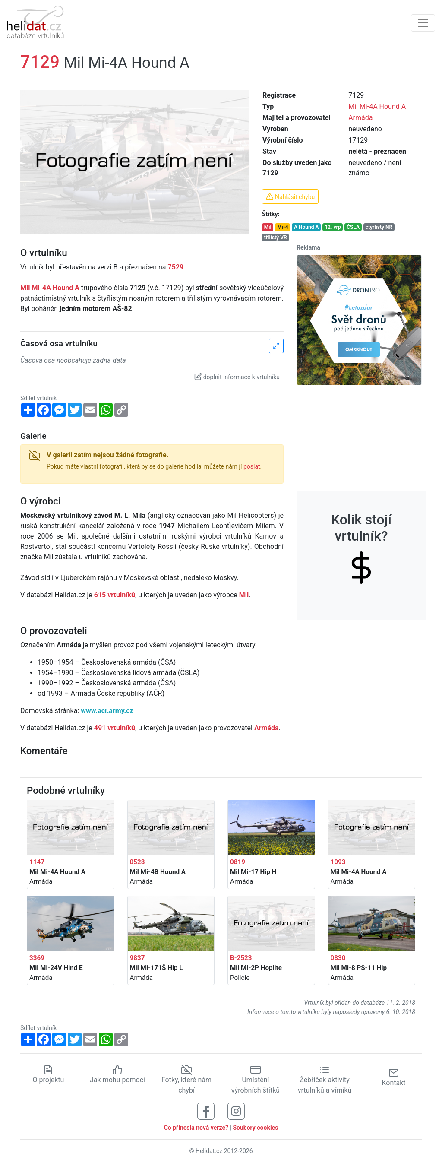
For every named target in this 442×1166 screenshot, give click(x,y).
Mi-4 (282, 227)
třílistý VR (275, 237)
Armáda (360, 118)
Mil (268, 227)
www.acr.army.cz (107, 711)
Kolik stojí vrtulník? (361, 541)
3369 (36, 958)
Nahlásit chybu (290, 196)
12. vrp (333, 227)
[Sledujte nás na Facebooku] (206, 1110)
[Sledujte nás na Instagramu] (236, 1110)
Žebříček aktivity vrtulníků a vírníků (325, 1079)
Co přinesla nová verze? (196, 1127)
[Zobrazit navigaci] (423, 23)
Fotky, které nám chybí (186, 1079)
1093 (338, 862)
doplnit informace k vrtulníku (237, 376)
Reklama (308, 247)
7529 (176, 267)
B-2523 (241, 958)
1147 (36, 862)
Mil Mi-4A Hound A (377, 106)
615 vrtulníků (114, 595)
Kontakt (393, 1077)
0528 (137, 862)
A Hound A (306, 227)
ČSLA (353, 227)
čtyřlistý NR (379, 227)
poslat (251, 466)
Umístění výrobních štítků (255, 1079)
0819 (237, 862)
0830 (338, 958)
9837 (137, 958)
